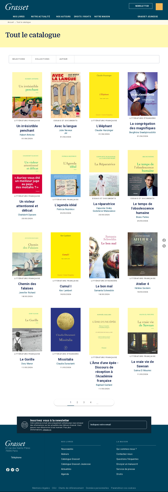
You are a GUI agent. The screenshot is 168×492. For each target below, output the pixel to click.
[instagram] (12, 469)
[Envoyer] (143, 425)
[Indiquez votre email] (114, 425)
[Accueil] (17, 6)
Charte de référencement (71, 488)
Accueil (11, 22)
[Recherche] (159, 6)
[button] (140, 6)
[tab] (8, 16)
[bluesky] (17, 469)
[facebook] (7, 469)
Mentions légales (41, 488)
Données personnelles (97, 488)
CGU (54, 488)
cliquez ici (47, 430)
